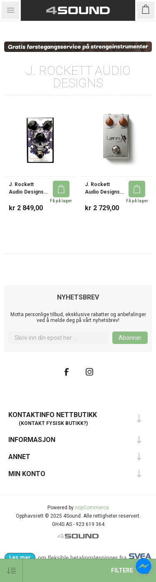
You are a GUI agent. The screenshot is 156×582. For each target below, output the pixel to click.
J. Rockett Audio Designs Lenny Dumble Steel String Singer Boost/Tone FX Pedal (103, 188)
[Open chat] (143, 566)
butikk (74, 423)
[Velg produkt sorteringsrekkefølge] (11, 570)
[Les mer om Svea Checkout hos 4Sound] (20, 557)
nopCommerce (92, 508)
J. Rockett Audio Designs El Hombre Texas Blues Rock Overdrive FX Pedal (28, 188)
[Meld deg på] (58, 338)
